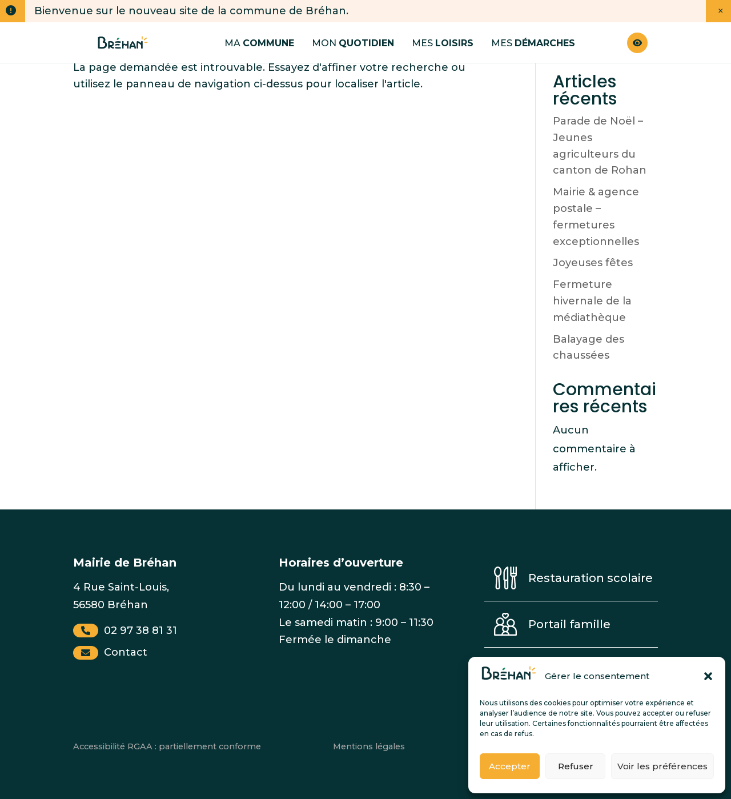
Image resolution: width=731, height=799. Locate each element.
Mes (442, 43)
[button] (708, 676)
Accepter (510, 766)
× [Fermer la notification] (720, 11)
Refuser (575, 766)
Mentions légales (369, 746)
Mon (353, 43)
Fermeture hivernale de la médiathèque (592, 301)
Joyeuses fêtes (593, 262)
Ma (259, 43)
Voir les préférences (662, 766)
